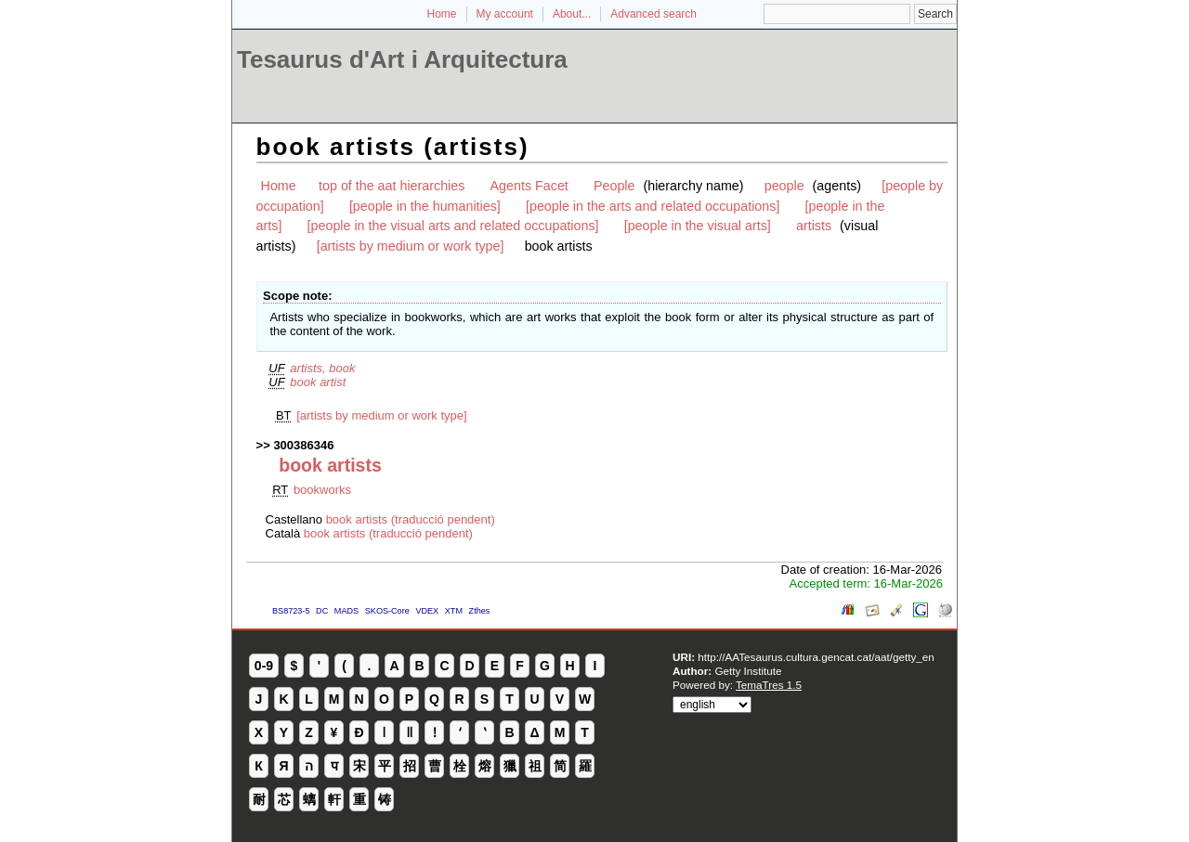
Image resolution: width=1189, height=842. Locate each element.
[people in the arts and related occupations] (652, 206)
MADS (346, 610)
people (784, 185)
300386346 (303, 445)
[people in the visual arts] (697, 225)
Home (442, 13)
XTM (454, 610)
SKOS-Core (387, 610)
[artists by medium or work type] (410, 246)
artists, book (322, 368)
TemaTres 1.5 (769, 685)
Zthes (479, 610)
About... (572, 13)
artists (813, 225)
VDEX (426, 610)
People (614, 185)
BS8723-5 (290, 610)
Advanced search (653, 13)
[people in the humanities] (425, 206)
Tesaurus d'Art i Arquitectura (402, 59)
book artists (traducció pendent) (410, 519)
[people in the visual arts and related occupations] (453, 225)
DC (322, 610)
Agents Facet (529, 185)
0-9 (264, 665)
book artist (318, 382)
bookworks (322, 490)
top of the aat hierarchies (391, 185)
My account (505, 13)
